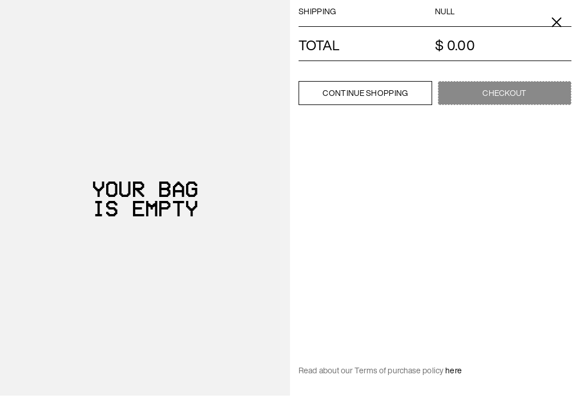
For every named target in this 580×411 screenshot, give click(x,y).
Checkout (504, 93)
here (453, 370)
